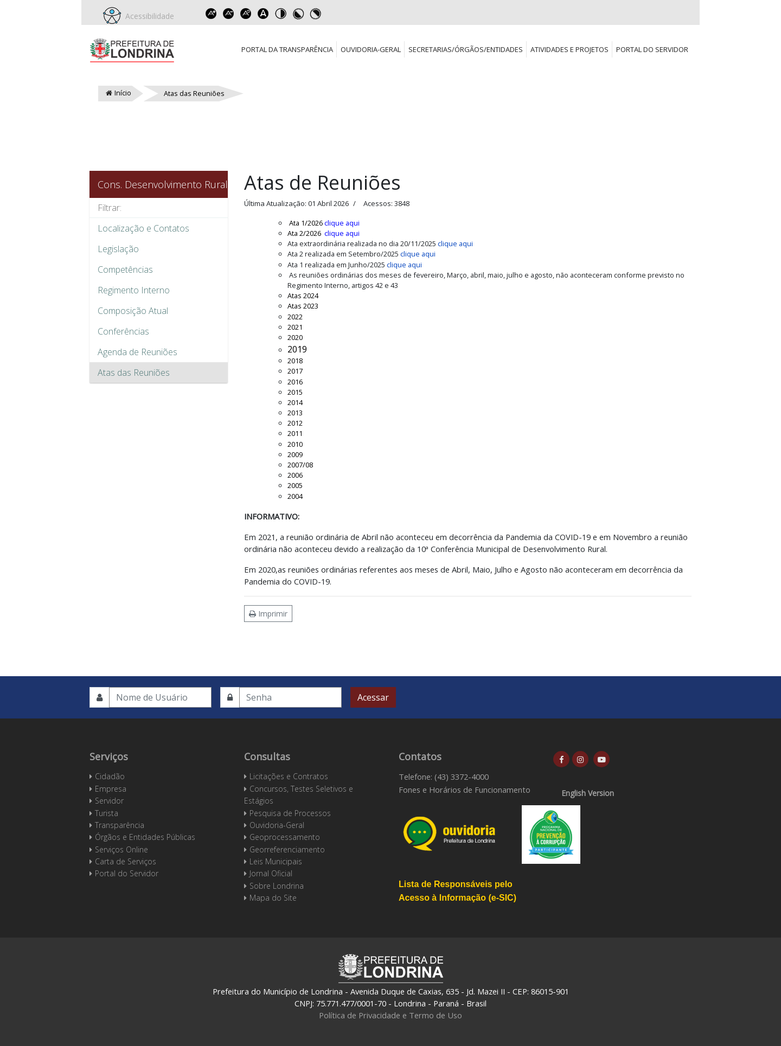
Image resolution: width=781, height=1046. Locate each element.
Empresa (110, 789)
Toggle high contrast (280, 13)
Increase (211, 13)
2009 (295, 454)
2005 (295, 485)
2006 (295, 475)
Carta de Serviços (125, 861)
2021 (295, 327)
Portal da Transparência (287, 49)
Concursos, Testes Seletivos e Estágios (298, 795)
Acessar (373, 697)
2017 (295, 371)
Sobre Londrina (276, 886)
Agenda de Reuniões (137, 352)
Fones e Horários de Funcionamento (464, 789)
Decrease (228, 13)
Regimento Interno (134, 290)
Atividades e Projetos (569, 49)
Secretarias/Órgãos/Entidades (465, 49)
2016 (295, 382)
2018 (295, 360)
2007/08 (300, 465)
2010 (295, 444)
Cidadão (110, 776)
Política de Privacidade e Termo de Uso (390, 1015)
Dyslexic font (263, 13)
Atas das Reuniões (134, 372)
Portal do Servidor (652, 49)
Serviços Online (121, 849)
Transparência (119, 825)
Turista (106, 813)
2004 (295, 496)
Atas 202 (301, 295)
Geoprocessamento (284, 837)
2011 (295, 433)
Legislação (118, 249)
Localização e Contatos (143, 228)
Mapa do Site (273, 898)
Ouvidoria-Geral (371, 49)
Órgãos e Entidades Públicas (145, 837)
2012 (295, 423)
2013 (295, 413)
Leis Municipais (275, 861)
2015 (295, 392)
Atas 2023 (302, 306)
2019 (298, 349)
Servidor (109, 800)
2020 (295, 337)
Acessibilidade (147, 16)
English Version (587, 793)
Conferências (123, 331)
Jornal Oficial (270, 873)
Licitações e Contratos (288, 776)
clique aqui (342, 223)
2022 (295, 317)
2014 (295, 402)
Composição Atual (133, 311)
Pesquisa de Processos (290, 813)
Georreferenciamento (287, 849)
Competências (125, 269)
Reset (245, 13)
